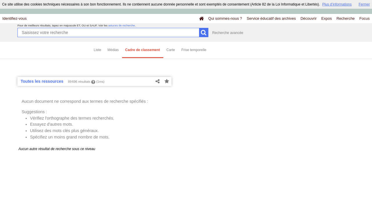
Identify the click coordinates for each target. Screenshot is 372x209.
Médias (113, 50)
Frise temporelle (193, 50)
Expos (326, 18)
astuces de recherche (121, 25)
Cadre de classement (142, 50)
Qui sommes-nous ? (225, 18)
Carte (171, 50)
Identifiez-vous (14, 18)
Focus (365, 18)
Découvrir (309, 18)
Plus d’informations (337, 4)
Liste (97, 50)
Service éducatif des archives (271, 18)
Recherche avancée (227, 33)
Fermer (364, 4)
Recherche (346, 18)
